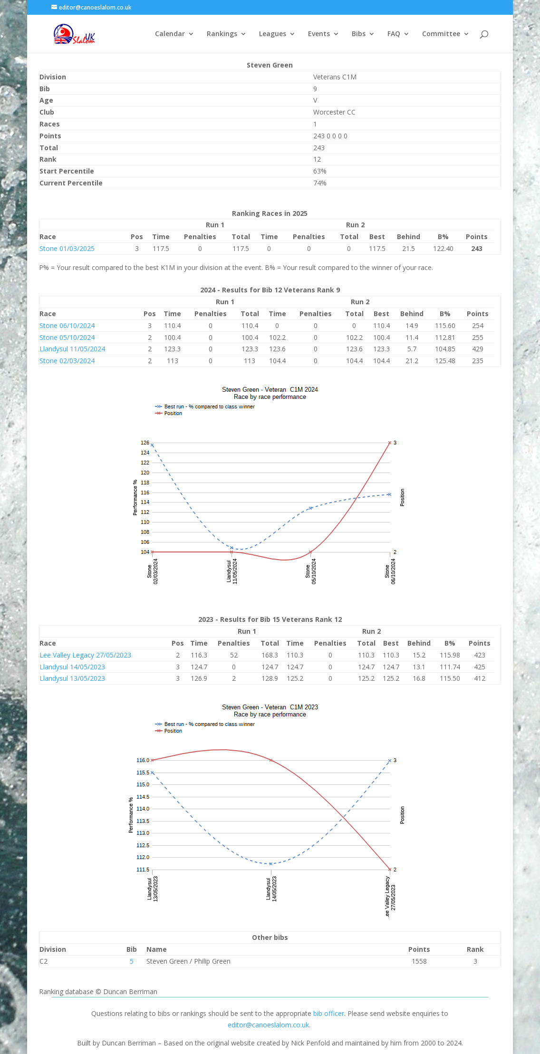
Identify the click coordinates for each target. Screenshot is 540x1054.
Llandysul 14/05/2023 (72, 666)
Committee (441, 34)
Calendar (170, 34)
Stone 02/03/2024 (67, 360)
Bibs (359, 34)
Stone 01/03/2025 (67, 248)
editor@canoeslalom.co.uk (268, 1024)
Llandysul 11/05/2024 (72, 348)
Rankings (222, 34)
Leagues (272, 34)
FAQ (393, 34)
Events (319, 34)
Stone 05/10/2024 (67, 337)
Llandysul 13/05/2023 (72, 678)
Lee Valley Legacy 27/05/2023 (85, 654)
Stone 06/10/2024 (67, 325)
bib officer (328, 1013)
